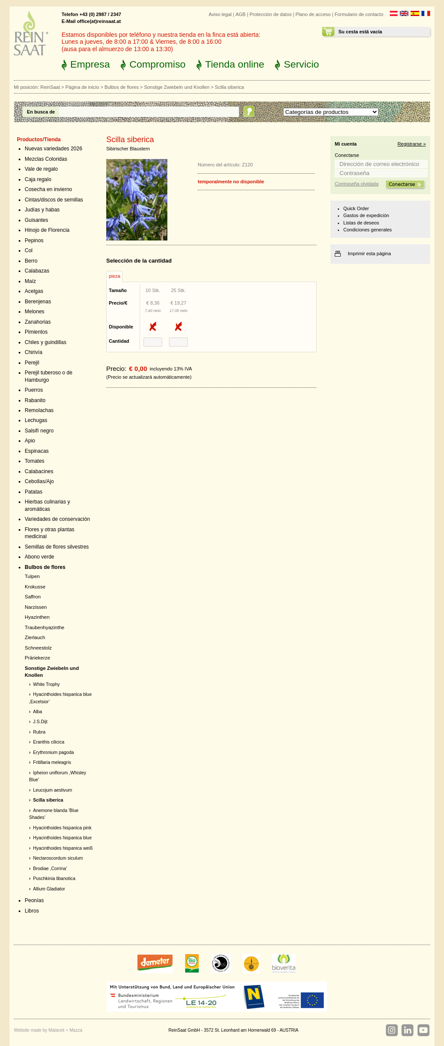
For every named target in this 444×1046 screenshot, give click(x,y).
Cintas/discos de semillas (54, 200)
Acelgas (34, 291)
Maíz (30, 281)
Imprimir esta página (369, 253)
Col (29, 250)
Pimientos (36, 332)
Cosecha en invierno (48, 189)
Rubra (39, 732)
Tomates (34, 461)
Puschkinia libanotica (54, 878)
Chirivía (33, 352)
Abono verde (39, 557)
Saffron (33, 596)
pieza (114, 276)
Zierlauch (35, 637)
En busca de (41, 111)
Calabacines (39, 471)
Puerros (34, 390)
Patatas (33, 492)
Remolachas (39, 410)
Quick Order (356, 208)
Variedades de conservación (57, 519)
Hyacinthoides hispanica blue (62, 837)
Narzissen (36, 607)
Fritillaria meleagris (52, 762)
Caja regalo (38, 179)
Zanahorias (38, 322)
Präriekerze (37, 657)
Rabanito (35, 400)
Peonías (34, 900)
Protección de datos (270, 14)
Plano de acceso (312, 14)
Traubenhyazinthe (44, 627)
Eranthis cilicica (48, 742)
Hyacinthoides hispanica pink (62, 827)
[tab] (114, 276)
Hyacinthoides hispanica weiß (63, 848)
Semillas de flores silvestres (57, 547)
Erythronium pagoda (53, 752)
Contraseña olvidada (357, 183)
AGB (240, 14)
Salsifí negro (39, 431)
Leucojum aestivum (52, 790)
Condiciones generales (367, 229)
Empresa (90, 64)
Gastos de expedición (366, 215)
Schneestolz (38, 647)
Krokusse (35, 586)
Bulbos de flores (121, 87)
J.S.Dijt (40, 721)
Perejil (32, 363)
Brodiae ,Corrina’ (50, 868)
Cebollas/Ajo (39, 481)
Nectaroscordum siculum (58, 858)
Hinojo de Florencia (47, 230)
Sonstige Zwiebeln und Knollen (176, 87)
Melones (34, 312)
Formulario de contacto (359, 14)
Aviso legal (220, 14)
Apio (30, 441)
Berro (31, 261)
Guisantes (36, 220)
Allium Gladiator (49, 889)
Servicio (301, 64)
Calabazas (37, 271)
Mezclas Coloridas (46, 159)
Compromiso (157, 64)
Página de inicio (82, 87)
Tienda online (234, 64)
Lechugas (36, 420)
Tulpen (32, 576)
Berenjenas (38, 302)
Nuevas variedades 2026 (53, 149)
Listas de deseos (361, 222)
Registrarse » (412, 143)
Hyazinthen (37, 617)
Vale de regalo (41, 169)
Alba (37, 711)
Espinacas (37, 451)
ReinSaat (50, 87)
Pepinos (34, 240)
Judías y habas (42, 210)
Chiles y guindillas (45, 342)
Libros (32, 911)
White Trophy (46, 684)
